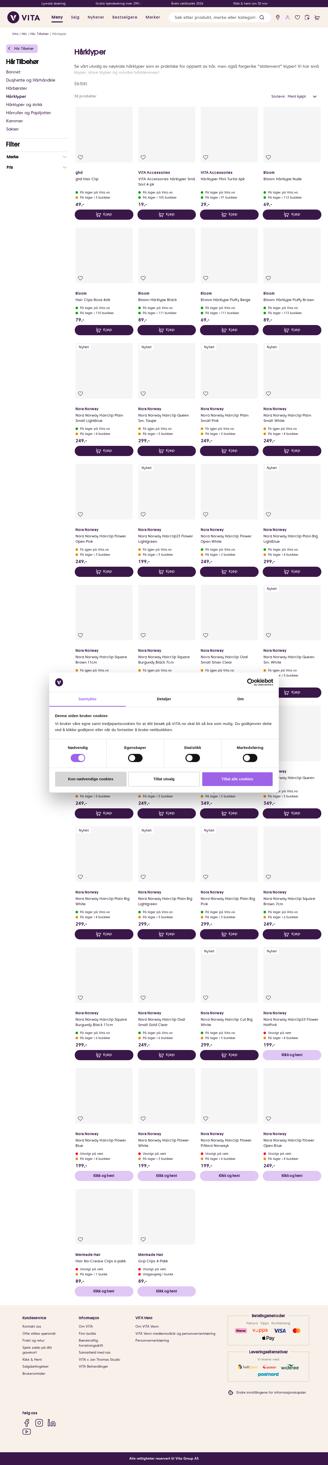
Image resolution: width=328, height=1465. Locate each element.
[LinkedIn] (51, 1422)
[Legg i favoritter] (80, 157)
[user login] (288, 17)
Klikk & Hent (32, 1360)
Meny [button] (57, 17)
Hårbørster (16, 88)
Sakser (12, 129)
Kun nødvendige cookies (90, 779)
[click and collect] (307, 17)
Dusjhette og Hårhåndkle (30, 80)
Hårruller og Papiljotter (28, 112)
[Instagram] (39, 1422)
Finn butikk (87, 1334)
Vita (15, 34)
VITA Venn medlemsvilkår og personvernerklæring (175, 1334)
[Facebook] (26, 1422)
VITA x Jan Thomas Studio (99, 1360)
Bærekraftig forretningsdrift (91, 1343)
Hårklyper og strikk (24, 104)
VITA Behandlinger (93, 1366)
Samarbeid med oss (94, 1352)
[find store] (278, 17)
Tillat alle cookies (237, 779)
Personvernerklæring (152, 1340)
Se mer (80, 83)
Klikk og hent (292, 1055)
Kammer (14, 121)
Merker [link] (153, 17)
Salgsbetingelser (35, 1366)
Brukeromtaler (33, 1374)
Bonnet (13, 72)
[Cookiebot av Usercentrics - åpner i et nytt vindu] (251, 682)
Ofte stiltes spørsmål (38, 1334)
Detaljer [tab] (164, 699)
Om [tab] (240, 699)
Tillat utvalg (163, 779)
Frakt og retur (33, 1340)
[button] (261, 17)
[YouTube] (26, 1431)
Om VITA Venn (147, 1326)
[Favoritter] (297, 17)
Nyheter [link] (96, 17)
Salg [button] (75, 17)
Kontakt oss (31, 1326)
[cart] (317, 17)
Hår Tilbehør (39, 34)
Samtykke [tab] (88, 699)
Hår (24, 34)
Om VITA (86, 1326)
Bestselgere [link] (124, 17)
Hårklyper (59, 34)
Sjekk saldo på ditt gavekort (37, 1350)
